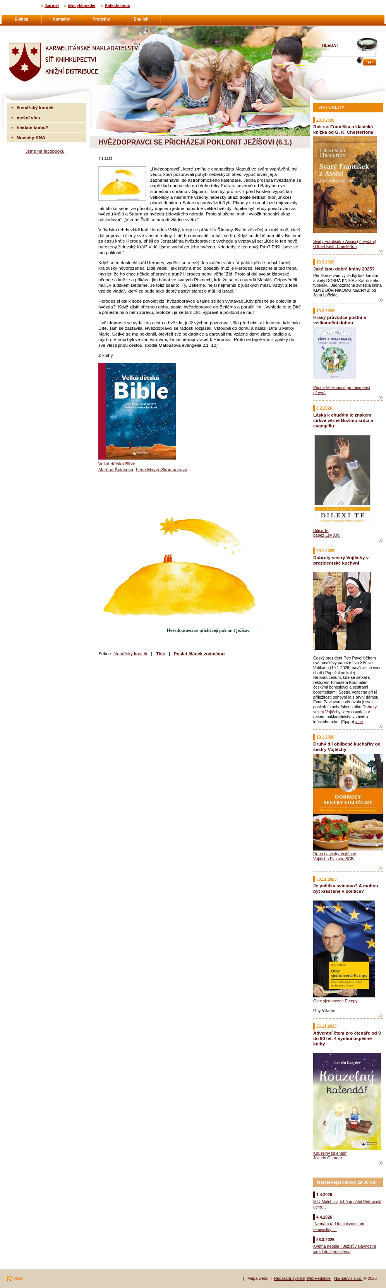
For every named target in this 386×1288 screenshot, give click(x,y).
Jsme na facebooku (44, 150)
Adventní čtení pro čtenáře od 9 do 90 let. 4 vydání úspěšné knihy (347, 1038)
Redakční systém (289, 1278)
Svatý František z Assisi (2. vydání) (344, 241)
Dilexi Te (321, 530)
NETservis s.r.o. (348, 1278)
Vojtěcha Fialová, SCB (333, 858)
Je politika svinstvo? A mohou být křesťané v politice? (345, 888)
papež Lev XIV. (326, 535)
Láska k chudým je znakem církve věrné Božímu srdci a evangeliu (343, 420)
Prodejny (101, 19)
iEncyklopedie (82, 5)
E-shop (22, 19)
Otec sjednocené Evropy (335, 1001)
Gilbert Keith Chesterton (335, 246)
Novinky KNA (31, 137)
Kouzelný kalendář (330, 1153)
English (141, 19)
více (359, 721)
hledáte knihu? (32, 127)
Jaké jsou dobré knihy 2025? (344, 268)
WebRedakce (318, 1278)
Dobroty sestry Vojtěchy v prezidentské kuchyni (341, 560)
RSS (18, 1278)
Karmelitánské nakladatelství (37, 29)
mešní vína (28, 117)
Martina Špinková (115, 469)
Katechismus (117, 5)
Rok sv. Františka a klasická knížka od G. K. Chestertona (343, 129)
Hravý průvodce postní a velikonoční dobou (339, 320)
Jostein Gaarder (327, 1157)
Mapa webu (257, 1278)
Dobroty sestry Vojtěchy (334, 853)
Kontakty (61, 19)
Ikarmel (52, 5)
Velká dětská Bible (116, 463)
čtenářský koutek (130, 653)
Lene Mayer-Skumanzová (161, 469)
